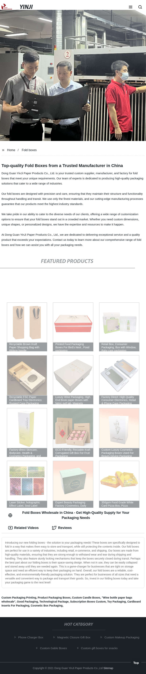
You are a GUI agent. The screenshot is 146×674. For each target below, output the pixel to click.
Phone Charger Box (31, 637)
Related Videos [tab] (23, 528)
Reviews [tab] (62, 528)
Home (11, 150)
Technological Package (54, 601)
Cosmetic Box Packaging (47, 605)
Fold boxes (29, 150)
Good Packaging (27, 601)
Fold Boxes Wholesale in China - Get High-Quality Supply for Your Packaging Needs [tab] (68, 515)
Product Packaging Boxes (54, 597)
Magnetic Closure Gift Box (74, 637)
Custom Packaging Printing (19, 597)
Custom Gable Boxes (54, 648)
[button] (130, 7)
